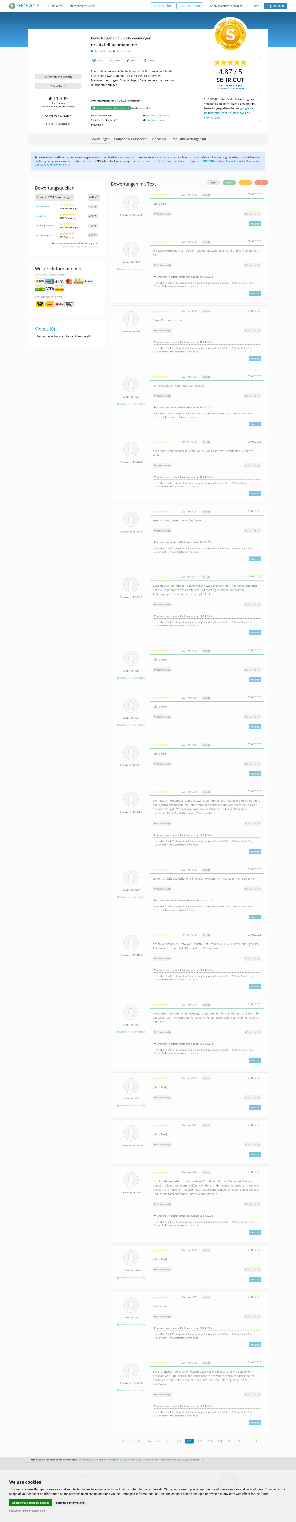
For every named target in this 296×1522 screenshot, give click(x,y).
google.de (41, 216)
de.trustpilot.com (44, 225)
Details (206, 194)
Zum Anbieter (58, 86)
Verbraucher (163, 6)
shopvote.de (42, 206)
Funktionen (55, 6)
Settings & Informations (70, 1502)
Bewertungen (100, 139)
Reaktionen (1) (162, 265)
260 (179, 1441)
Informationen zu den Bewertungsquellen (75, 243)
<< (122, 1441)
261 (189, 1441)
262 (199, 1441)
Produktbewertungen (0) (188, 139)
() (252, 213)
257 (149, 1441)
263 (209, 1441)
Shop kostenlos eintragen (226, 6)
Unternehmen (190, 6)
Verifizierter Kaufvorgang (131, 268)
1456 (213, 182)
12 (245, 182)
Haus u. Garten (101, 51)
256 (139, 1441)
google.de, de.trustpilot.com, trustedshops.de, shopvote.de (229, 112)
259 (169, 1441)
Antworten (255, 223)
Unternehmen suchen (82, 6)
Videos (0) (159, 139)
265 (229, 1441)
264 (219, 1441)
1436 (229, 182)
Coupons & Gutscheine (130, 139)
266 (240, 1441)
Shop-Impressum (155, 120)
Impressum (15, 1510)
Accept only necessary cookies (30, 1502)
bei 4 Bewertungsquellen (230, 88)
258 (159, 1441)
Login (255, 6)
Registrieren (275, 6)
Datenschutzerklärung (34, 1510)
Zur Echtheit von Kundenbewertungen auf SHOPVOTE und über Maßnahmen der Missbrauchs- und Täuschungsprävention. (140, 1459)
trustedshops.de (44, 235)
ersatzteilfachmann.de (157, 115)
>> (256, 1441)
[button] (98, 60)
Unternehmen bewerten (58, 76)
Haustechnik (121, 51)
